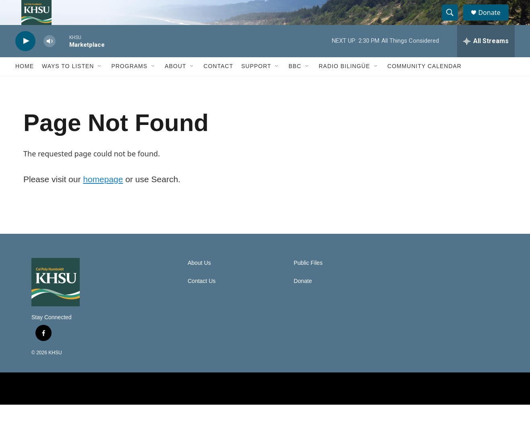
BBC (294, 84)
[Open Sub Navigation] (100, 84)
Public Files (308, 280)
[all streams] (486, 58)
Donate (494, 21)
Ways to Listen (68, 84)
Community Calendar (424, 84)
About (175, 84)
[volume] (49, 59)
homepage (103, 196)
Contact (218, 84)
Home (24, 84)
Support (256, 84)
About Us (199, 280)
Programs (129, 84)
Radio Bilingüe (344, 84)
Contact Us (201, 298)
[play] (25, 58)
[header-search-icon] (453, 21)
